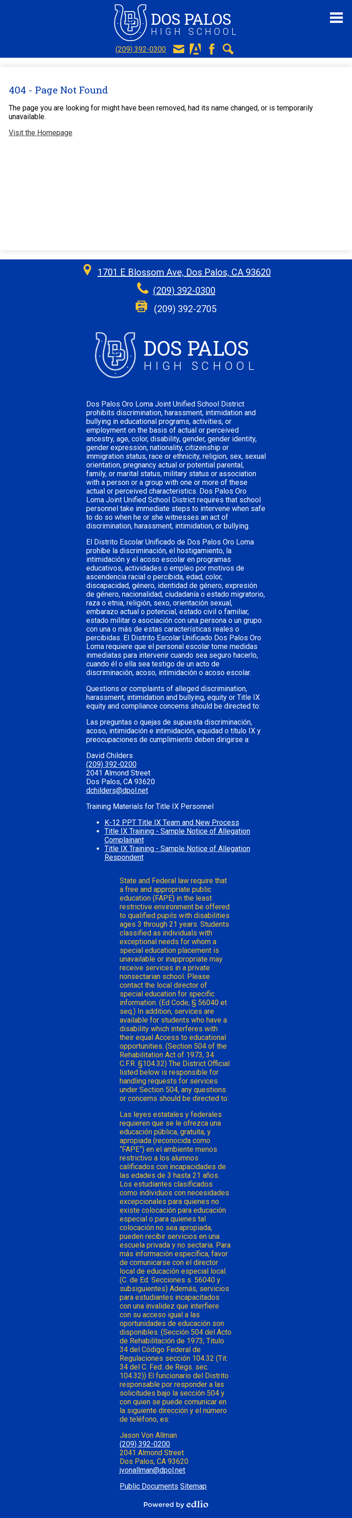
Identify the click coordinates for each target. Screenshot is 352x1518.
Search (228, 49)
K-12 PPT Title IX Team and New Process (171, 822)
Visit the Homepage (40, 132)
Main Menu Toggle (336, 17)
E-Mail (178, 49)
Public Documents (149, 1486)
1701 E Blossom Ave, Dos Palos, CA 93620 (184, 272)
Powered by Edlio (176, 1504)
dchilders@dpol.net (117, 790)
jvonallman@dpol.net (152, 1470)
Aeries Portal (195, 49)
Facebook (211, 49)
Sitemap (193, 1486)
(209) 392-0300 (141, 49)
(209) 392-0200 (111, 764)
